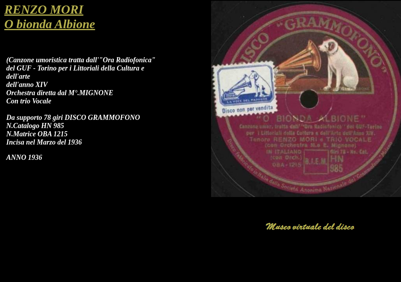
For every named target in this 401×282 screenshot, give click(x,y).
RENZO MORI (43, 9)
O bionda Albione (49, 24)
